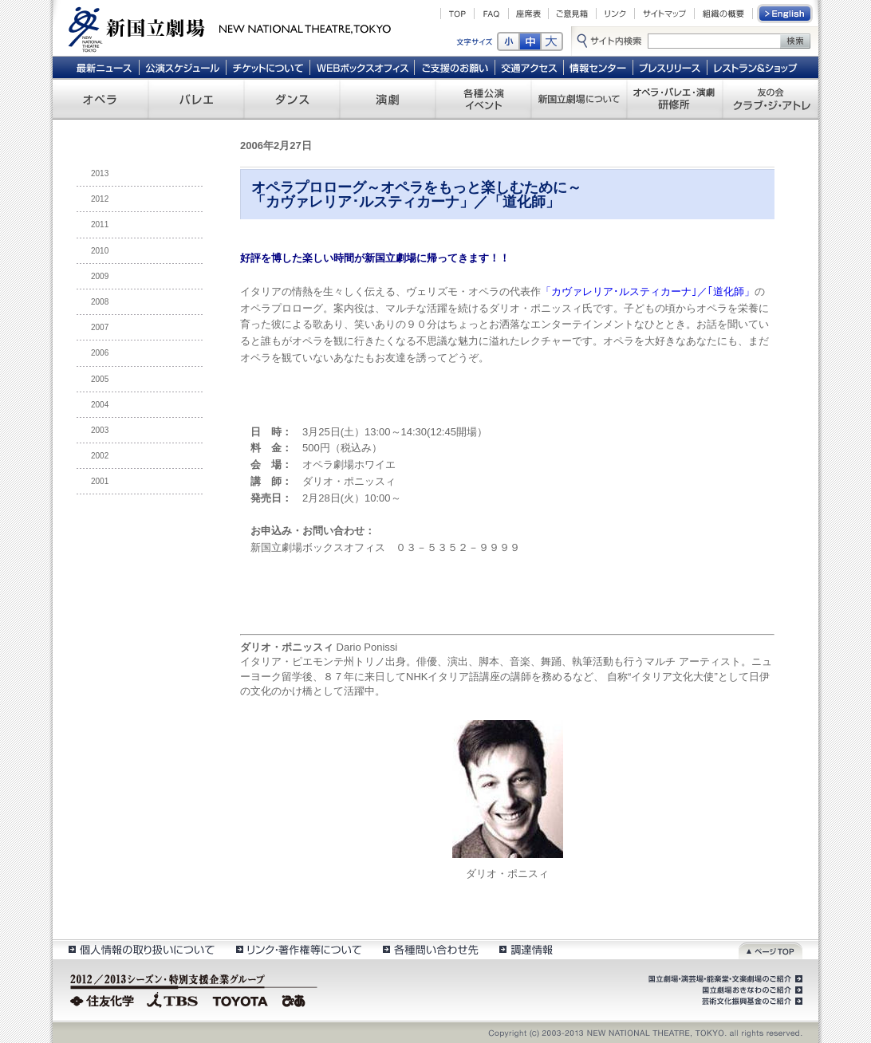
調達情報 (526, 949)
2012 (99, 199)
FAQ (491, 13)
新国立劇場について (579, 99)
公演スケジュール (182, 67)
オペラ (100, 99)
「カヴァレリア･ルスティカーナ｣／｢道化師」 (648, 291)
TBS (172, 999)
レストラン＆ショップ (756, 67)
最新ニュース (104, 67)
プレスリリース (670, 67)
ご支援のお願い (455, 67)
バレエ (196, 99)
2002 (99, 455)
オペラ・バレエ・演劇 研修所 (675, 99)
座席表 (528, 13)
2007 (99, 327)
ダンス (292, 99)
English (785, 13)
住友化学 (104, 999)
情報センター (598, 67)
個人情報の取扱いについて (141, 949)
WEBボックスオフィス (362, 67)
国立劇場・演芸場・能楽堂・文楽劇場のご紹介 (723, 979)
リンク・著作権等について (298, 949)
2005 (99, 379)
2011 (99, 224)
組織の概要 (723, 13)
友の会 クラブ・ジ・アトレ (770, 99)
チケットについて (267, 67)
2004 (99, 404)
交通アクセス (529, 67)
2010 (99, 250)
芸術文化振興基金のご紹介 (750, 1001)
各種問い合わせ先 (429, 949)
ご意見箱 (572, 13)
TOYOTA (241, 999)
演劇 (388, 99)
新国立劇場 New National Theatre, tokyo (230, 28)
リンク (615, 13)
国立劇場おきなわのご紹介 (750, 990)
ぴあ (296, 999)
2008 (99, 301)
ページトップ (770, 949)
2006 (99, 352)
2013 (99, 173)
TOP (457, 13)
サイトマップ (664, 13)
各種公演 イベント (483, 99)
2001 (99, 481)
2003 (99, 430)
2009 (99, 276)
